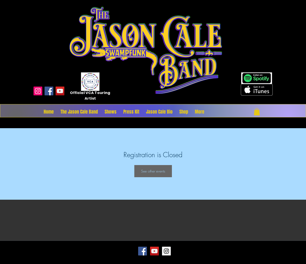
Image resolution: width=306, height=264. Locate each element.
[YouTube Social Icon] (154, 251)
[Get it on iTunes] (257, 90)
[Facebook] (49, 91)
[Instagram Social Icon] (166, 251)
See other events (153, 171)
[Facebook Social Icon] (142, 251)
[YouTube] (60, 91)
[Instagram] (38, 91)
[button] (257, 111)
